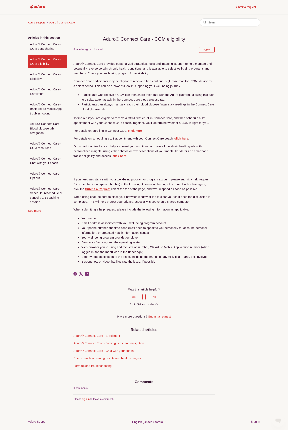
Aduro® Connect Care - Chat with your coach (45, 161)
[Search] (230, 22)
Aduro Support (36, 22)
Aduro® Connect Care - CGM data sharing (45, 46)
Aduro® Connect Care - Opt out (45, 176)
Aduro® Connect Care (62, 22)
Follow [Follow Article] (206, 49)
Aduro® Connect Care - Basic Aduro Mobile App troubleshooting (46, 109)
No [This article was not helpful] (154, 296)
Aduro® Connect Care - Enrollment (45, 92)
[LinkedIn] (87, 274)
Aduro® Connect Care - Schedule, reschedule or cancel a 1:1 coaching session (46, 195)
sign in (86, 399)
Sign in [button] (255, 421)
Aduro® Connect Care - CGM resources (45, 146)
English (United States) (149, 422)
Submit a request (245, 7)
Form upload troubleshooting (92, 365)
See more (34, 210)
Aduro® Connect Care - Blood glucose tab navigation (45, 128)
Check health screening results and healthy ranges (107, 358)
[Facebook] (75, 274)
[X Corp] (81, 274)
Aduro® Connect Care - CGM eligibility (45, 62)
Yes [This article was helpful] (134, 296)
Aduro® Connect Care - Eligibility (45, 77)
